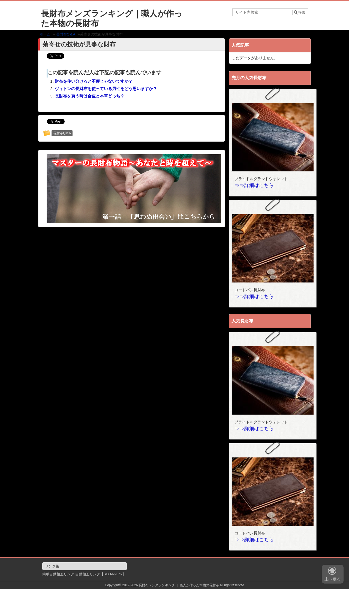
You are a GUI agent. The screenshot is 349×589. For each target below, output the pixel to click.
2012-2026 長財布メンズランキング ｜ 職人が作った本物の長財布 (170, 585)
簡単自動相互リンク (58, 574)
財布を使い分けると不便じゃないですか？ (94, 81)
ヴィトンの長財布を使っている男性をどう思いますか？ (106, 88)
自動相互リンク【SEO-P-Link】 (100, 574)
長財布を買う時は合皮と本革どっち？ (89, 96)
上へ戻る (332, 575)
